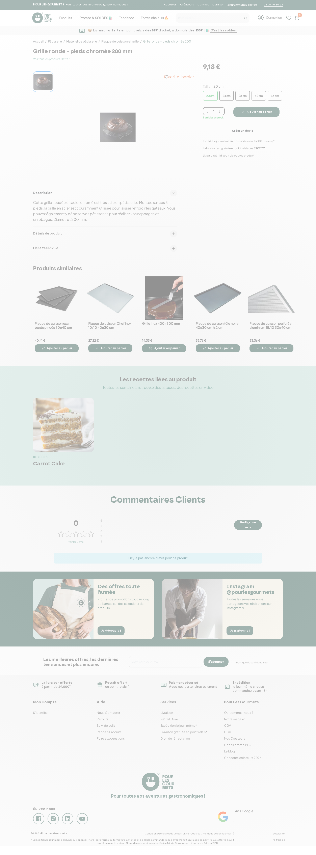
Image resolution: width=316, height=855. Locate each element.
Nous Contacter (108, 712)
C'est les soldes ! (223, 30)
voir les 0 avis (76, 541)
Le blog (229, 751)
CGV (227, 725)
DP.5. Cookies (195, 838)
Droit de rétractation (175, 738)
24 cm (226, 96)
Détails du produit (105, 233)
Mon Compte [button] (45, 702)
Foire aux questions (111, 738)
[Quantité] (214, 111)
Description (105, 193)
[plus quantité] (220, 111)
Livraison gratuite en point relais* (183, 732)
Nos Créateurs (234, 738)
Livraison (218, 4)
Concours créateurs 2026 (242, 758)
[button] (270, 17)
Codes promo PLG (237, 745)
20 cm (210, 96)
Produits (65, 18)
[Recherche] (245, 17)
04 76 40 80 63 (273, 4)
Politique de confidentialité (251, 662)
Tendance (126, 18)
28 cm (243, 96)
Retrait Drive (169, 719)
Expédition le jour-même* (178, 725)
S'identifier (41, 712)
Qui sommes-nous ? (238, 712)
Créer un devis (242, 131)
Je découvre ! (112, 630)
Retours (102, 719)
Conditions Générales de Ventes (167, 838)
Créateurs (187, 4)
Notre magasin (234, 719)
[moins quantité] (208, 111)
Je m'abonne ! (241, 630)
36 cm (275, 96)
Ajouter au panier (256, 112)
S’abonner (216, 661)
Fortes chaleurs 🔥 (154, 18)
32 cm (259, 96)
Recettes (170, 4)
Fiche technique (105, 248)
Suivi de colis (106, 725)
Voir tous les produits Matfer (51, 59)
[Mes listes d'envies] (289, 18)
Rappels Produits (109, 732)
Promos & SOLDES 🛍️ (96, 18)
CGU (227, 732)
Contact (203, 4)
